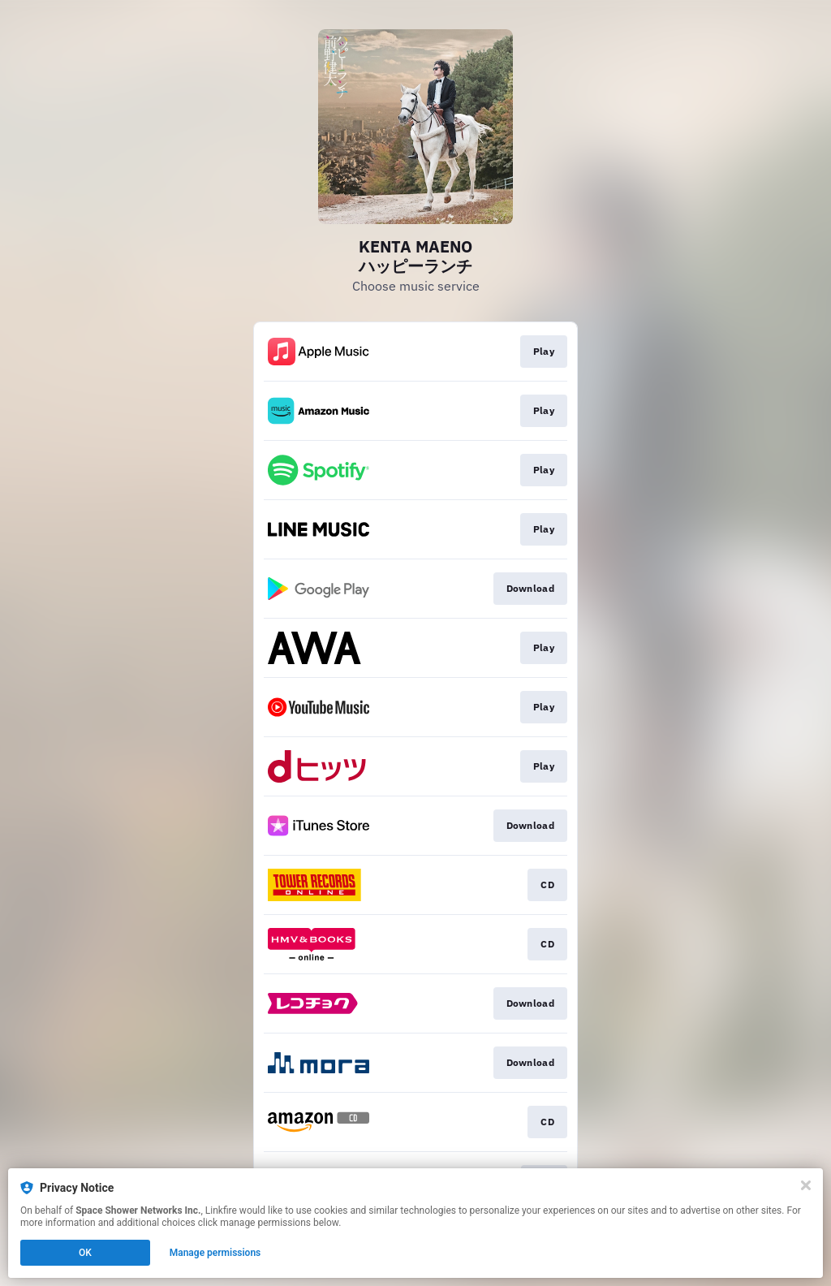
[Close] (806, 1185)
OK (85, 1252)
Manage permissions (215, 1252)
